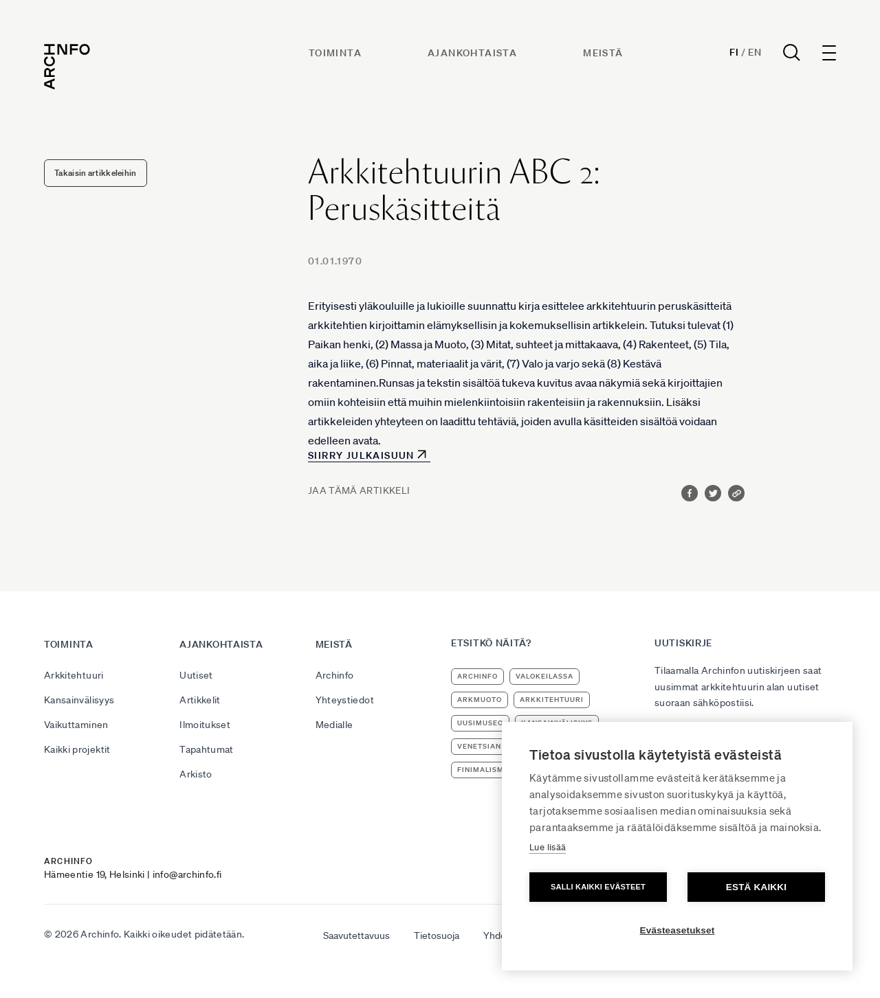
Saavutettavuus (356, 935)
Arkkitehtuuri (74, 675)
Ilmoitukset (204, 724)
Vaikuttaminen (76, 724)
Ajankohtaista (472, 53)
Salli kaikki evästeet (598, 887)
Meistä (603, 53)
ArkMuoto (479, 699)
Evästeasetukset (677, 930)
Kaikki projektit (77, 749)
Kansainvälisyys (79, 700)
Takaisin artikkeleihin (95, 173)
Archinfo (335, 675)
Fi (733, 52)
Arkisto (195, 774)
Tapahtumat (206, 749)
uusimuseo (480, 723)
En (754, 52)
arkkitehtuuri (552, 699)
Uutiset (195, 675)
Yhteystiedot (345, 700)
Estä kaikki (756, 887)
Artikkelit (200, 700)
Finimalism (480, 769)
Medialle (334, 724)
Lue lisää (547, 847)
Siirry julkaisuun (361, 455)
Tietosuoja (436, 935)
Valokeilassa (544, 676)
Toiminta (335, 53)
